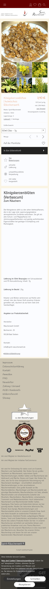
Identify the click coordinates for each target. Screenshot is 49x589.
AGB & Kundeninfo (11, 390)
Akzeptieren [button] (24, 584)
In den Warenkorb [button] (12, 150)
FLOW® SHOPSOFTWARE (24, 550)
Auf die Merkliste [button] (12, 143)
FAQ (5, 378)
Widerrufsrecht (10, 394)
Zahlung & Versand (11, 386)
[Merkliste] (35, 4)
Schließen (35, 578)
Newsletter (8, 382)
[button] (5, 4)
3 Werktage (11, 119)
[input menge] (37, 136)
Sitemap (6, 398)
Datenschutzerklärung (13, 366)
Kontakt (6, 370)
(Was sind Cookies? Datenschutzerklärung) (17, 560)
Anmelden (30, 4)
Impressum (8, 362)
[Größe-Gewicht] (23, 131)
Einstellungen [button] (14, 578)
